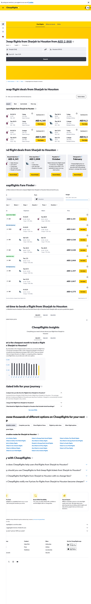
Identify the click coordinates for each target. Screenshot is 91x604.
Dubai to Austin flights (68, 429)
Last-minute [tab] (29, 92)
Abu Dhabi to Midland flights (18, 434)
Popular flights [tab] (15, 415)
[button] (88, 2)
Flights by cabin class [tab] (61, 411)
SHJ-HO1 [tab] (40, 299)
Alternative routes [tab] (16, 411)
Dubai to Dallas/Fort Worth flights (71, 424)
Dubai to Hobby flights (16, 424)
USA (24, 70)
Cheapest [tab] (13, 92)
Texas (28, 70)
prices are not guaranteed (45, 511)
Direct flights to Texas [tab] (46, 411)
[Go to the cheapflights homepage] (13, 8)
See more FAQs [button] (37, 396)
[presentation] (79, 30)
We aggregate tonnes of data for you (49, 520)
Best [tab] (21, 92)
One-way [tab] (39, 92)
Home (10, 70)
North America (17, 70)
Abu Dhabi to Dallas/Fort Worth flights (21, 427)
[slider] (89, 190)
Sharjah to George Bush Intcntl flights (46, 429)
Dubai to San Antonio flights (44, 437)
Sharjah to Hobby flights (17, 429)
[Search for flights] (3, 13)
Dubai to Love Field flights (69, 432)
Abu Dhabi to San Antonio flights (19, 432)
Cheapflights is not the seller (49, 516)
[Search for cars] (3, 17)
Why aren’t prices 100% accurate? (49, 523)
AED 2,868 (71, 30)
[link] (19, 165)
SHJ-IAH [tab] (48, 299)
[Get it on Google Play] (73, 536)
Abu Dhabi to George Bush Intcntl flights (73, 427)
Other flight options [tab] (76, 411)
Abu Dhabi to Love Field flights (18, 437)
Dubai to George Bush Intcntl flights (46, 424)
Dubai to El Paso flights (68, 434)
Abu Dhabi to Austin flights (43, 434)
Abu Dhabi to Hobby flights (44, 427)
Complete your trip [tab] (30, 411)
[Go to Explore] (3, 20)
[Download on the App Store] (73, 540)
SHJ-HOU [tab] (56, 299)
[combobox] (14, 34)
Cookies (30, 2)
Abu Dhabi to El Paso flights (44, 432)
